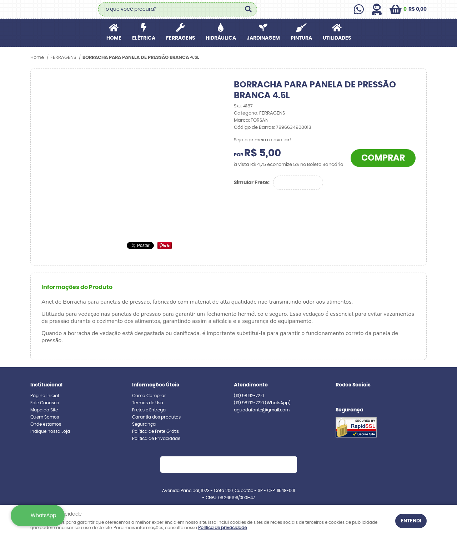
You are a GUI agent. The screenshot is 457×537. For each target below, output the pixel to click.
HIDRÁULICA (221, 38)
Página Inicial (44, 396)
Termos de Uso (147, 403)
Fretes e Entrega (149, 410)
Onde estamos (45, 424)
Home (113, 38)
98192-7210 (249, 396)
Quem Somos (44, 417)
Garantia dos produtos (156, 417)
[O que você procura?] (248, 9)
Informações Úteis (155, 385)
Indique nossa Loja (50, 431)
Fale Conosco (44, 403)
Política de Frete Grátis (155, 431)
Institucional (46, 385)
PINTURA (301, 38)
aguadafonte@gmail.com (262, 410)
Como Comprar (149, 396)
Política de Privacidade (156, 438)
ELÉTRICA (143, 38)
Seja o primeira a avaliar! (262, 140)
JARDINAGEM (263, 38)
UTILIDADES (337, 38)
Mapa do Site (44, 410)
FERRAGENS (180, 38)
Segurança (144, 424)
